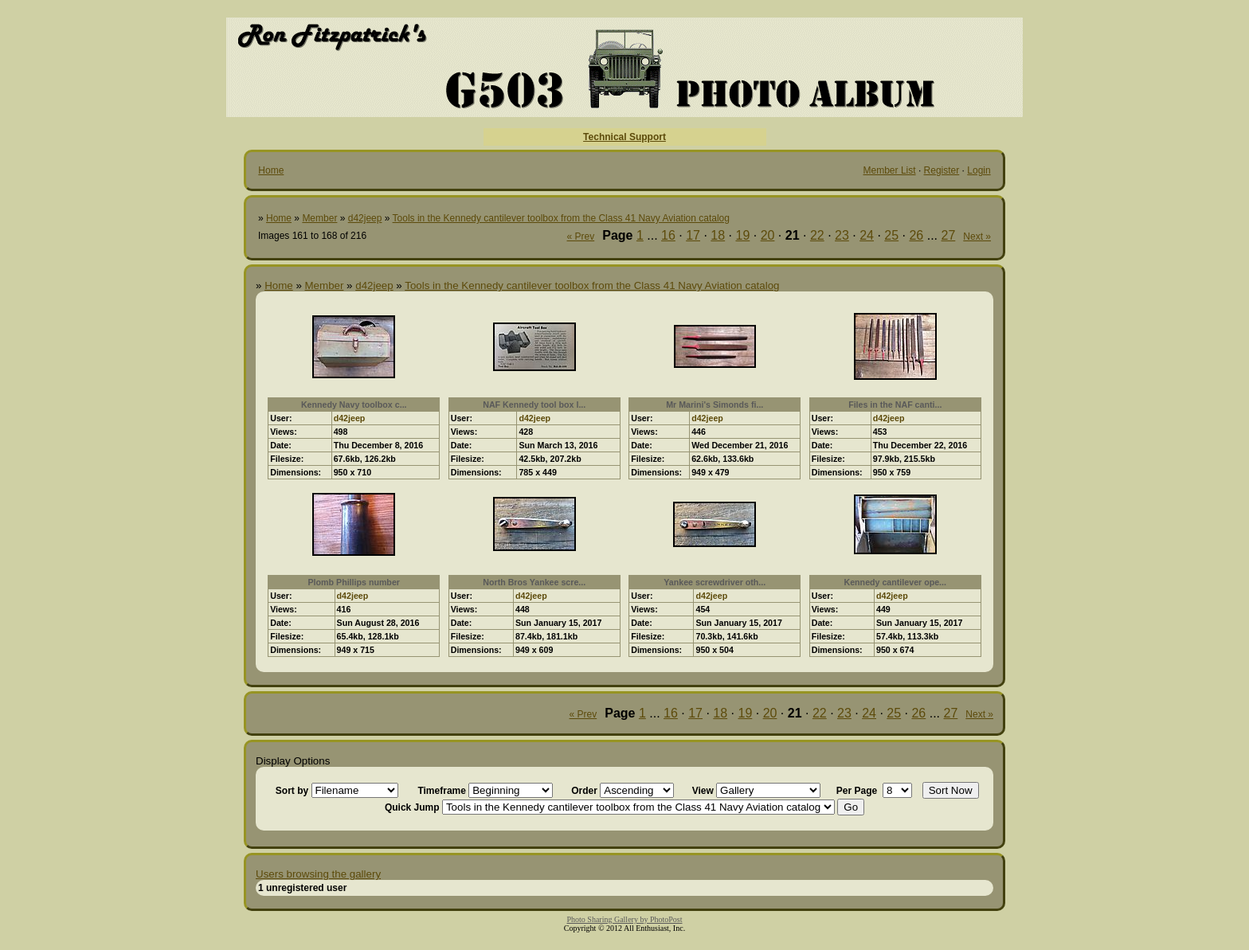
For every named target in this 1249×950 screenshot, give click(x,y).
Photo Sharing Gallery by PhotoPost (624, 919)
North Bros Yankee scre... (534, 582)
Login (978, 170)
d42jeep (365, 218)
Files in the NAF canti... (895, 404)
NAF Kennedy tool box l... (534, 404)
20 (768, 235)
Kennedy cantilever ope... (895, 582)
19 (742, 235)
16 (668, 235)
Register (942, 170)
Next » (977, 236)
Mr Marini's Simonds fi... (714, 404)
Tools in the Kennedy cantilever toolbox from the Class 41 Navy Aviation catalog (561, 218)
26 (916, 235)
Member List (889, 170)
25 (891, 235)
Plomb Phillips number (354, 582)
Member (319, 218)
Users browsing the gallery (318, 874)
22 (817, 235)
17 (693, 235)
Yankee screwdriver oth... (714, 582)
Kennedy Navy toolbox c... (354, 404)
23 (842, 235)
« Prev (581, 236)
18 (718, 235)
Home (271, 170)
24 (866, 235)
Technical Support (624, 137)
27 (949, 235)
